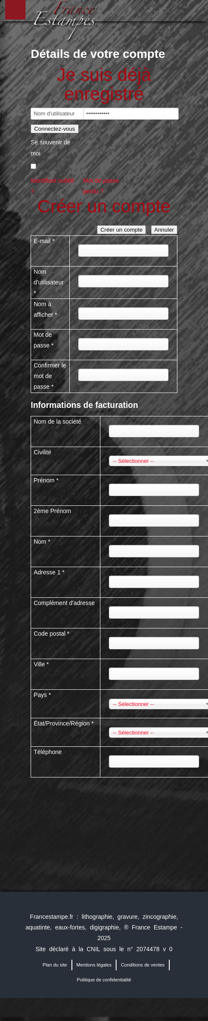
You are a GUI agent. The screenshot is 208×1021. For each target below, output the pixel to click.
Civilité (42, 452)
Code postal (51, 633)
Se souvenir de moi (50, 147)
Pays (42, 694)
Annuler (164, 230)
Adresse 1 (49, 572)
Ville (41, 664)
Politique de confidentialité (104, 979)
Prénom (46, 480)
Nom (42, 541)
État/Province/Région (64, 723)
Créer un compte (121, 230)
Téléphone (48, 752)
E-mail (44, 241)
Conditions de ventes (143, 964)
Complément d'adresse (64, 602)
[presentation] (95, 801)
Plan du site (55, 964)
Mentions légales (94, 964)
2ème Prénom (52, 511)
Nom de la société (57, 421)
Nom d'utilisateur (48, 282)
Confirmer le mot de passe (50, 376)
